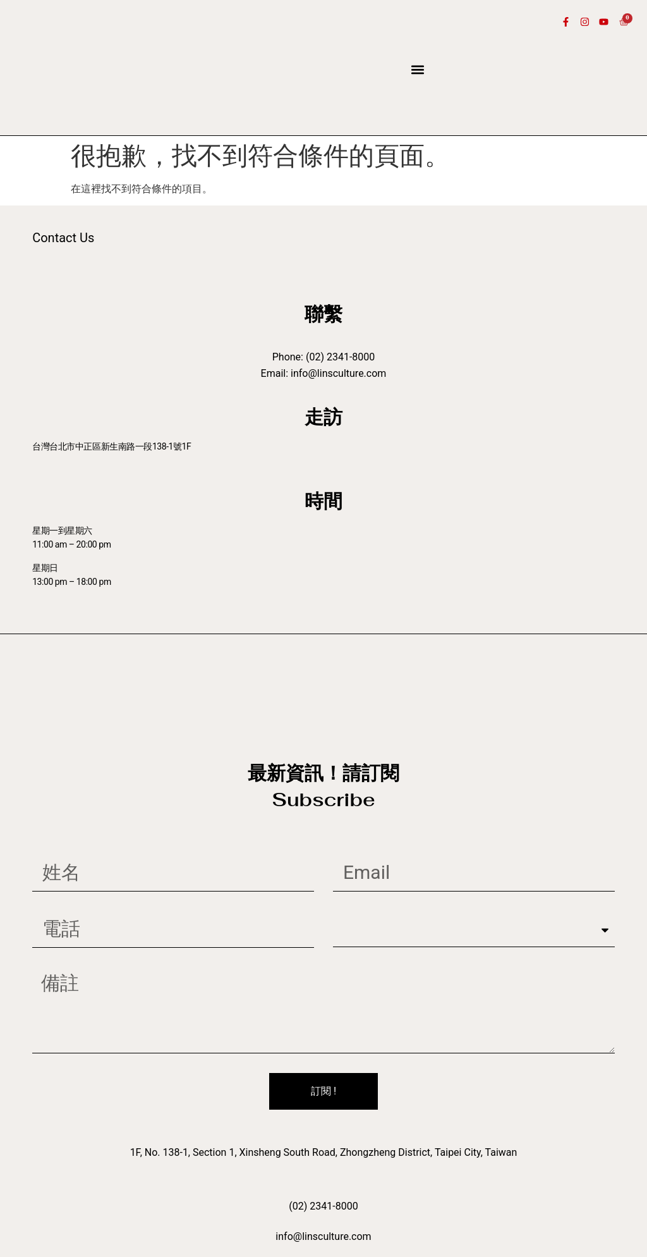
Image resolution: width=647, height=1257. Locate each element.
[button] (418, 69)
